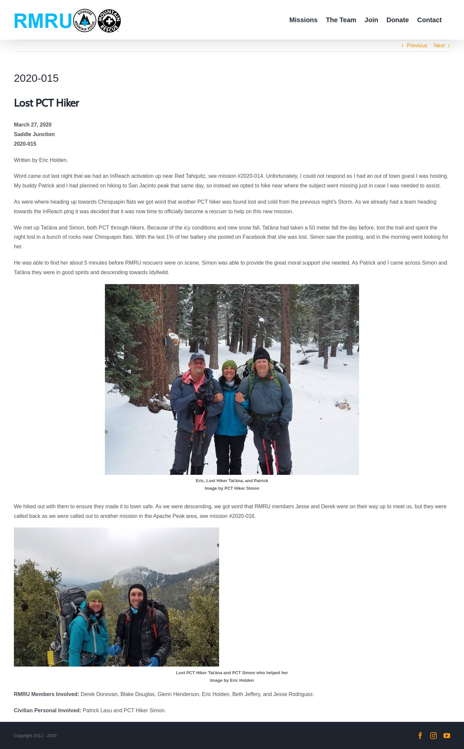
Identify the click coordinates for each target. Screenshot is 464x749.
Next (439, 45)
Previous (417, 45)
